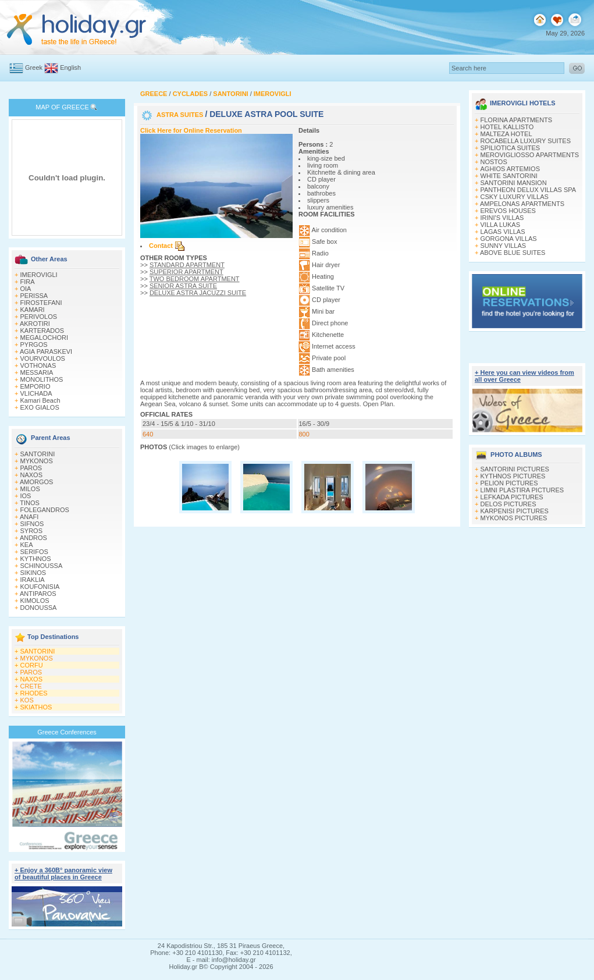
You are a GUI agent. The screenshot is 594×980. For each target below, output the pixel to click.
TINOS (30, 502)
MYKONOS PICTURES (514, 517)
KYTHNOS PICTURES (513, 476)
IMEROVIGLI (39, 274)
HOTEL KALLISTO (507, 126)
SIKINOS (33, 572)
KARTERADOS (42, 330)
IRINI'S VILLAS (502, 217)
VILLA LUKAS (501, 224)
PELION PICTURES (509, 483)
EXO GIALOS (39, 407)
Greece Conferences (67, 732)
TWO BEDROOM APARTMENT (195, 278)
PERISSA (34, 295)
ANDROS (33, 537)
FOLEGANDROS (44, 509)
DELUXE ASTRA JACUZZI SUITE (198, 292)
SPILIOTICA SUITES (510, 147)
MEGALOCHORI (44, 337)
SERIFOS (34, 551)
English (70, 67)
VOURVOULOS (42, 358)
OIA (25, 288)
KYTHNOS (35, 558)
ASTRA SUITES (180, 114)
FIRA (27, 281)
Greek (33, 67)
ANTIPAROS (38, 593)
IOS (25, 495)
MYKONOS (36, 460)
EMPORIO (35, 386)
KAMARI (32, 309)
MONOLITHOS (41, 379)
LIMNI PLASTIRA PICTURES (522, 490)
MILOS (30, 488)
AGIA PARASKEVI (46, 351)
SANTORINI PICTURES (515, 469)
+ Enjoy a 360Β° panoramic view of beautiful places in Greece (63, 873)
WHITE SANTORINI (509, 175)
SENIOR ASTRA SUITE (183, 285)
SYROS (31, 530)
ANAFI (29, 516)
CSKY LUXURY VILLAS (515, 196)
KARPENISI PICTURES (515, 510)
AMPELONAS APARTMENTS (522, 203)
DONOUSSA (38, 607)
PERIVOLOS (39, 316)
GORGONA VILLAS (509, 238)
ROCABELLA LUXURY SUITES (526, 140)
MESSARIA (37, 372)
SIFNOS (32, 523)
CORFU (31, 665)
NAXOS (31, 474)
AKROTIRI (35, 323)
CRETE (31, 686)
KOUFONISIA (40, 586)
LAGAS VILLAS (503, 231)
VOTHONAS (38, 365)
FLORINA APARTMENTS (517, 119)
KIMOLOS (34, 600)
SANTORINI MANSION (514, 182)
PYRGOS (34, 344)
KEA (26, 544)
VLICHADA (36, 393)
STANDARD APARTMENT (187, 264)
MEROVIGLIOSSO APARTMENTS (530, 154)
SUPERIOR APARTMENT (186, 271)
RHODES (34, 693)
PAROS (31, 467)
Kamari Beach (40, 400)
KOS (27, 700)
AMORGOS (36, 481)
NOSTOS (494, 161)
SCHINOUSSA (41, 565)
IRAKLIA (32, 579)
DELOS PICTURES (508, 503)
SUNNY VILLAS (504, 245)
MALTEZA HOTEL (506, 133)
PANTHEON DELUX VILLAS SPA (529, 189)
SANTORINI (37, 453)
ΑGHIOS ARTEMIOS (510, 168)
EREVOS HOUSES (508, 210)
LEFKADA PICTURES (512, 496)
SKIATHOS (36, 707)
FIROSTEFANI (41, 302)
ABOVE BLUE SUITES (512, 252)
